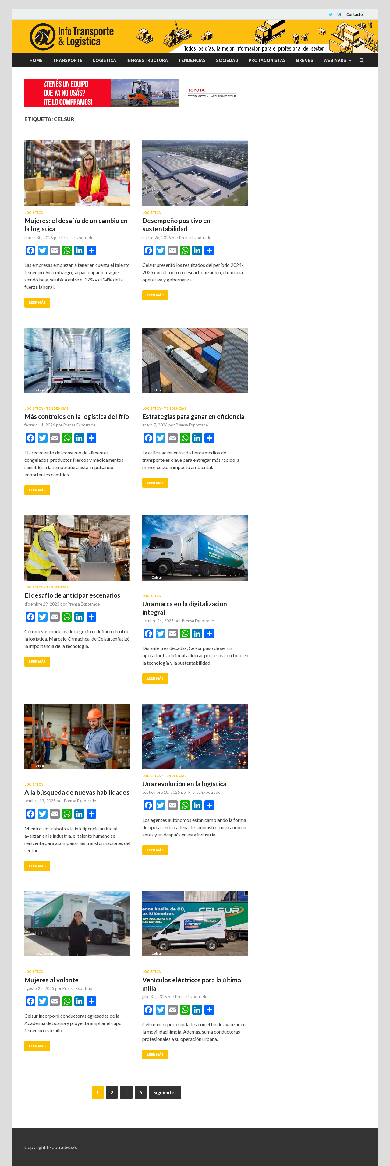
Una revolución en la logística (184, 783)
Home (36, 60)
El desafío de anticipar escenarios (72, 595)
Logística (104, 60)
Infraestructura (147, 60)
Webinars (335, 60)
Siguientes (165, 1092)
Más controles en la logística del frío (76, 416)
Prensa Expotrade (77, 237)
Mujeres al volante (51, 980)
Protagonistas (267, 60)
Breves (304, 60)
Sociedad (227, 60)
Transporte (68, 60)
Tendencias (192, 60)
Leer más (37, 302)
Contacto (354, 14)
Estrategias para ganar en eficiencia (193, 416)
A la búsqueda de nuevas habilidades (76, 792)
